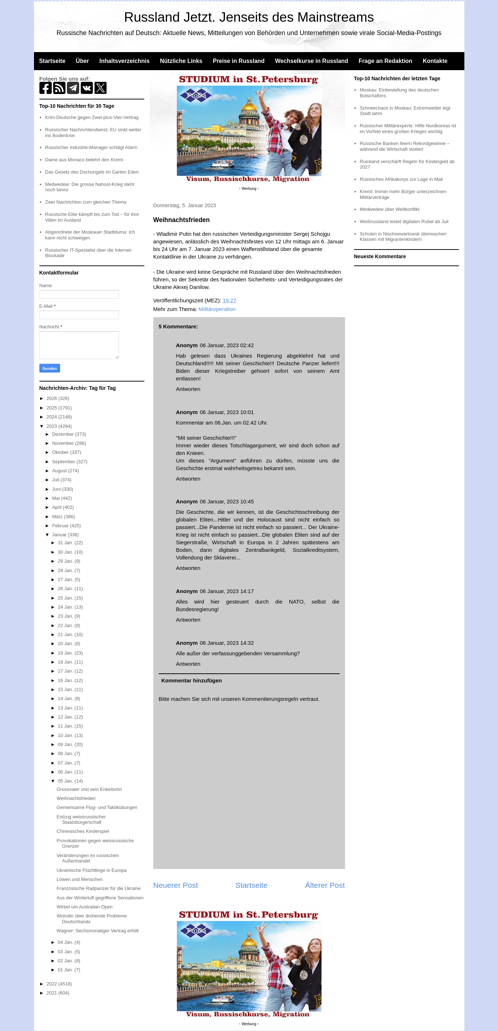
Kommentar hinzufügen (191, 680)
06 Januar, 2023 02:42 (227, 345)
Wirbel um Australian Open (85, 906)
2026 (53, 398)
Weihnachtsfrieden (76, 798)
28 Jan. (66, 570)
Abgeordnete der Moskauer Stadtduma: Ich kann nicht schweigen (90, 234)
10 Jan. (66, 735)
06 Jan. (66, 772)
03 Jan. (66, 951)
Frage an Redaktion (385, 61)
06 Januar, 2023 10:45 (227, 501)
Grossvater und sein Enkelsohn (89, 789)
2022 (53, 984)
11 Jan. (66, 726)
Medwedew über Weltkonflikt (390, 209)
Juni (57, 489)
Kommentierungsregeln (270, 699)
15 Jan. (66, 689)
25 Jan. (66, 598)
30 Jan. (66, 552)
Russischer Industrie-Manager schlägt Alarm (91, 147)
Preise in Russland (238, 61)
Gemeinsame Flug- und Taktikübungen (97, 807)
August (60, 470)
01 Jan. (66, 969)
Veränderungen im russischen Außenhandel (88, 858)
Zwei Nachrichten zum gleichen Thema (85, 202)
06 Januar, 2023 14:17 (227, 591)
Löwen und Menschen (80, 879)
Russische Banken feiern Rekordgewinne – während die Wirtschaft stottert (405, 146)
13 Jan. (66, 708)
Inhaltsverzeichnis (124, 61)
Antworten (188, 389)
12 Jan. (66, 717)
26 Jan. (66, 588)
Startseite (52, 61)
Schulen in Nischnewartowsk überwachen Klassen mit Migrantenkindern (403, 236)
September (64, 461)
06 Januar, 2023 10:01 (227, 412)
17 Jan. (66, 671)
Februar (61, 525)
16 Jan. (66, 680)
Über (82, 61)
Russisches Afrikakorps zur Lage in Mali (401, 179)
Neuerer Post (175, 885)
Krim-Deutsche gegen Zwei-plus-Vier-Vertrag (92, 117)
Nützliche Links (181, 61)
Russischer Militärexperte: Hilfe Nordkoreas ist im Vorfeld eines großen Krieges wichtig (408, 128)
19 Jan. (66, 653)
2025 (53, 407)
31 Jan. (66, 542)
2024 (53, 416)
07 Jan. (66, 763)
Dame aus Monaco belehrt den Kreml (84, 159)
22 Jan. (66, 625)
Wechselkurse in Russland (311, 61)
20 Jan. (66, 643)
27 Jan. (66, 579)
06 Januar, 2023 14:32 (227, 643)
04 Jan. (66, 942)
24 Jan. (66, 607)
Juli (56, 479)
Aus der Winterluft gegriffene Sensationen (100, 897)
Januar (60, 534)
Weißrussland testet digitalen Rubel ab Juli (404, 221)
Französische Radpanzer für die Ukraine (99, 888)
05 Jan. (66, 781)
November (63, 443)
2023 (53, 426)
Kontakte (435, 61)
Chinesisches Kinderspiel (83, 831)
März (58, 516)
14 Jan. (66, 698)
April (57, 507)
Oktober (61, 452)
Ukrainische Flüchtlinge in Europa (92, 870)
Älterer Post (325, 885)
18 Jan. (66, 662)
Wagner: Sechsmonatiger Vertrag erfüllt (98, 930)
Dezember (63, 434)
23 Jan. (66, 616)
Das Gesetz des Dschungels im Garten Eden (92, 172)
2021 (53, 993)
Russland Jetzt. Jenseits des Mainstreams (249, 17)
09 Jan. (66, 744)
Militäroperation (217, 309)
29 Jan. (66, 561)
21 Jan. (66, 634)
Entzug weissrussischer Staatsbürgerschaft (81, 819)
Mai (56, 498)
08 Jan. (66, 753)
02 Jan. (66, 960)
